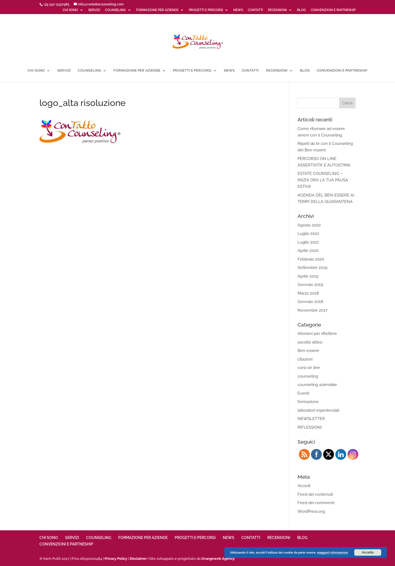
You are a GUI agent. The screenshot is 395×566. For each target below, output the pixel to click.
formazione (308, 401)
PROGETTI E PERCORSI (206, 10)
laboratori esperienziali (318, 410)
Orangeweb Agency (218, 559)
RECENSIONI (277, 10)
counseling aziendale (317, 384)
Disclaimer (138, 559)
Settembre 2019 (313, 267)
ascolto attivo (310, 342)
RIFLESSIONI (310, 427)
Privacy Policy (115, 559)
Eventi (303, 393)
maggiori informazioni (332, 552)
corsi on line (309, 367)
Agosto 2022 (309, 225)
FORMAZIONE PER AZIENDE (157, 10)
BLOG (301, 10)
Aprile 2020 (308, 250)
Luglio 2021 (308, 242)
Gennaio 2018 (310, 301)
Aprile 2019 (308, 276)
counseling (308, 376)
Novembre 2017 (313, 310)
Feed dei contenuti (315, 494)
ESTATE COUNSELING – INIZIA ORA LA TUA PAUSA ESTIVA (323, 180)
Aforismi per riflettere (317, 333)
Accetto (368, 552)
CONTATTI (255, 10)
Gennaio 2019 (310, 284)
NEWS (238, 10)
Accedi (304, 485)
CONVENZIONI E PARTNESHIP (333, 10)
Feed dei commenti (316, 502)
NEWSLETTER (311, 418)
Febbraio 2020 (311, 259)
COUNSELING (115, 10)
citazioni (305, 359)
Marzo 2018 (308, 293)
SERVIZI (94, 10)
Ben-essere (308, 350)
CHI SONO (70, 10)
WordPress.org (311, 511)
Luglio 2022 (308, 233)
